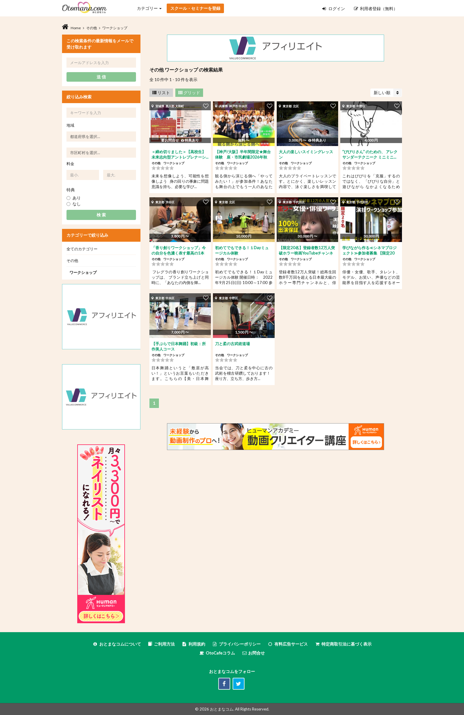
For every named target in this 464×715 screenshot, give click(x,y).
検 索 (101, 214)
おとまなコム (221, 709)
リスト (161, 92)
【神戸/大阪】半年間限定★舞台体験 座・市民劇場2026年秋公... (243, 157)
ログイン (333, 8)
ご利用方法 (161, 643)
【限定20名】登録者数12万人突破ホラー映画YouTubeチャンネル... (307, 253)
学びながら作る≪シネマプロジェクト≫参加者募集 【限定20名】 (369, 253)
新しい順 (388, 93)
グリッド (189, 92)
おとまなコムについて (116, 643)
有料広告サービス (287, 643)
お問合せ (253, 652)
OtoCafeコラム (220, 652)
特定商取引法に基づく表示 (343, 643)
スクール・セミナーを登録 (195, 8)
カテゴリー (149, 8)
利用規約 (193, 643)
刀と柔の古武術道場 (232, 343)
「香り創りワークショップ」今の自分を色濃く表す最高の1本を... (178, 253)
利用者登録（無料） (376, 8)
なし (73, 203)
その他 (72, 260)
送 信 (101, 76)
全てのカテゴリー (82, 248)
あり (73, 197)
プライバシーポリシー (236, 643)
